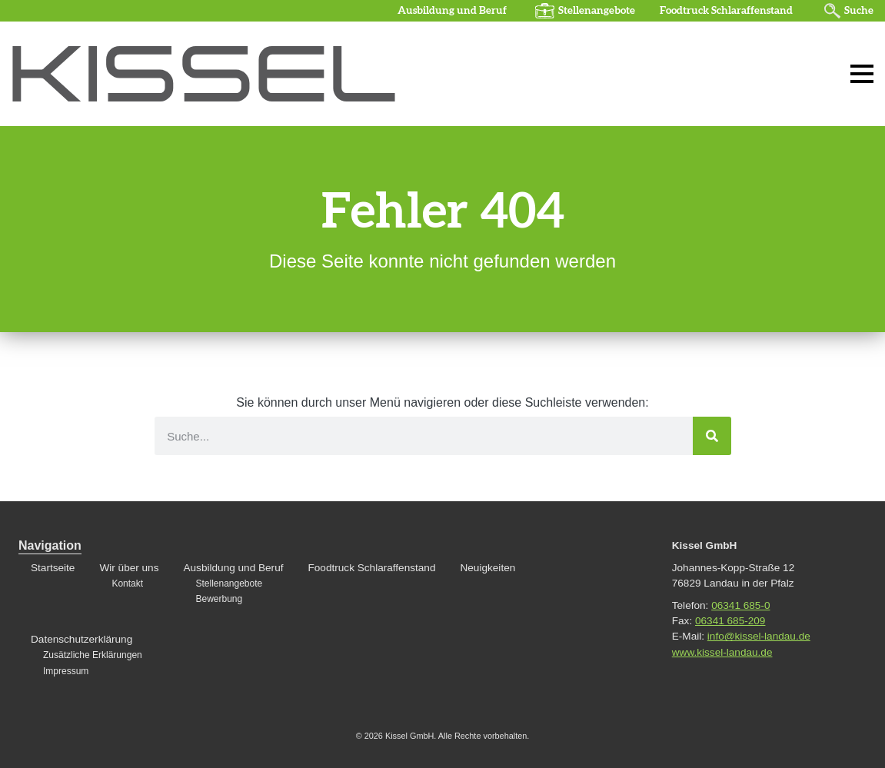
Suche (858, 10)
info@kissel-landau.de (758, 636)
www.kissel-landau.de (722, 652)
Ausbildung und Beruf (452, 10)
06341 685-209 (730, 621)
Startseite (53, 568)
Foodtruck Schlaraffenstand (726, 10)
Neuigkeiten (487, 568)
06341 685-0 (740, 605)
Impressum (65, 671)
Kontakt (127, 583)
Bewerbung (218, 598)
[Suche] (712, 436)
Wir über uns (128, 568)
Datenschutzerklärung (81, 639)
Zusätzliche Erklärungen (92, 655)
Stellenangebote (596, 10)
